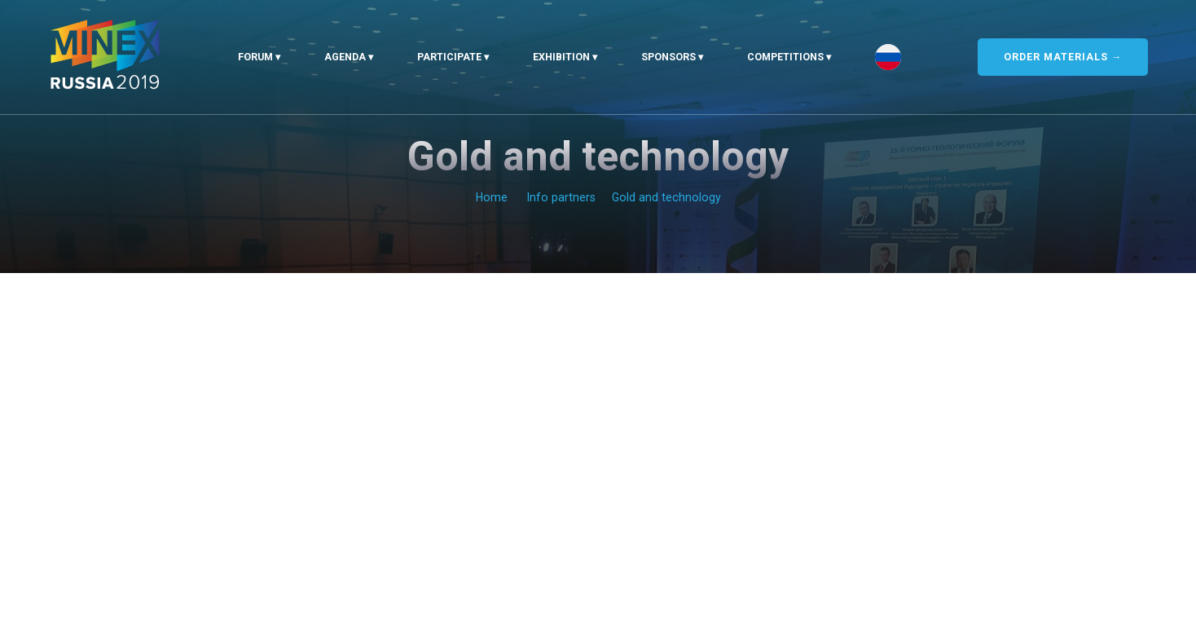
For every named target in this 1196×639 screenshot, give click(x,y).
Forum (255, 57)
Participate (449, 57)
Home (492, 197)
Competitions (785, 57)
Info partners (561, 197)
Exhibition (561, 57)
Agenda (345, 57)
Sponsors (668, 57)
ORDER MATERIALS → (1063, 57)
